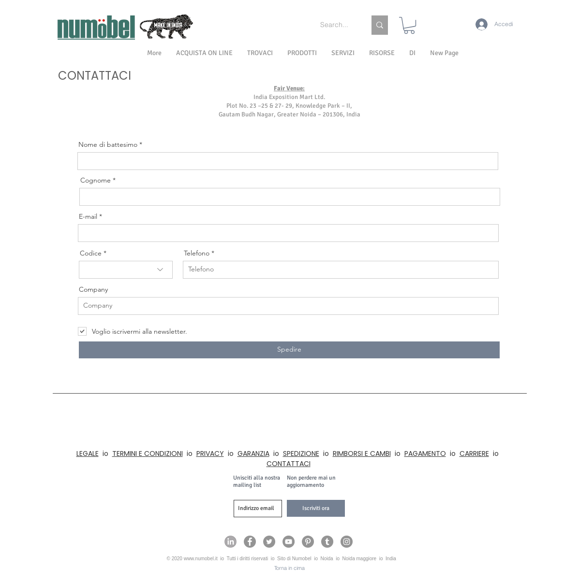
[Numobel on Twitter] (269, 542)
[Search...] (335, 25)
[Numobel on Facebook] (250, 542)
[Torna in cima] (289, 568)
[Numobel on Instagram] (347, 542)
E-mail (88, 216)
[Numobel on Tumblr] (327, 542)
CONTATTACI (289, 463)
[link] (409, 25)
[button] (412, 53)
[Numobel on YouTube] (288, 542)
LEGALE (87, 453)
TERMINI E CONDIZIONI (147, 453)
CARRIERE (474, 453)
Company (93, 289)
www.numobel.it (201, 558)
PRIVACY (210, 453)
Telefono (196, 253)
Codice (91, 253)
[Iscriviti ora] (316, 508)
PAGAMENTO (425, 453)
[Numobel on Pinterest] (308, 542)
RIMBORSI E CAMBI (362, 453)
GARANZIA (253, 453)
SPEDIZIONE (301, 453)
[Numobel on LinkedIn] (230, 542)
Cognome (95, 180)
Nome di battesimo (107, 144)
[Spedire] (289, 349)
